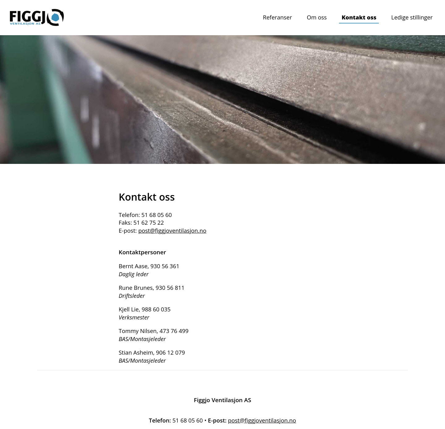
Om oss (317, 17)
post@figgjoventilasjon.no (172, 230)
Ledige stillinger (412, 17)
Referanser (277, 17)
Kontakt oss (358, 17)
